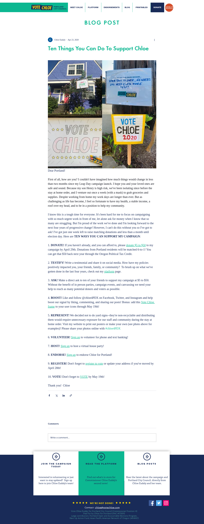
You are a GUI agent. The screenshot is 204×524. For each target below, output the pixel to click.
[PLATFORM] (93, 7)
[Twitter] (159, 503)
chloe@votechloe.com (107, 507)
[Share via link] (70, 395)
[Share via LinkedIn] (63, 395)
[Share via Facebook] (49, 395)
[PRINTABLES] (142, 7)
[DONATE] (157, 7)
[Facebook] (152, 503)
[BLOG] (127, 7)
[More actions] (154, 40)
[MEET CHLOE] (76, 7)
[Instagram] (166, 503)
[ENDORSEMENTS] (111, 7)
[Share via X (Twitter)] (56, 395)
